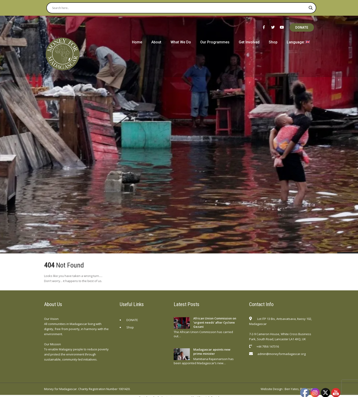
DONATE (301, 27)
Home (137, 42)
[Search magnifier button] (310, 8)
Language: (298, 42)
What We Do (180, 42)
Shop (273, 42)
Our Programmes (215, 42)
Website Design (272, 389)
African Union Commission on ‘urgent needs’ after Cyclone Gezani (214, 322)
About (156, 42)
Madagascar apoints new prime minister (211, 351)
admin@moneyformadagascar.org (281, 354)
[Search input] (179, 8)
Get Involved (249, 42)
